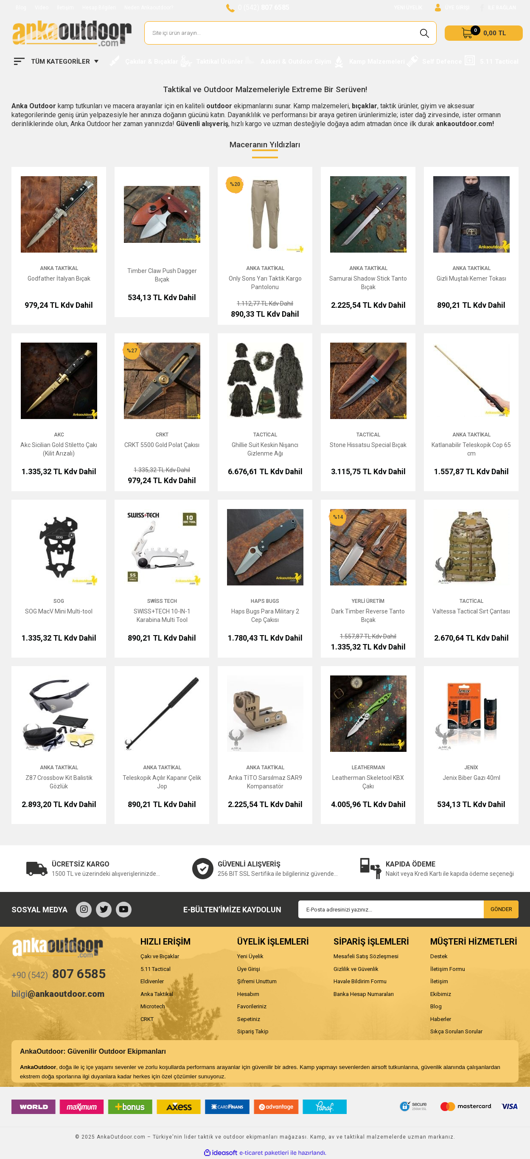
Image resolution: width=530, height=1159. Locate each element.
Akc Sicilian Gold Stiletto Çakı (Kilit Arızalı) (58, 449)
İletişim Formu (447, 969)
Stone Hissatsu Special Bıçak (368, 445)
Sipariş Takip (253, 1031)
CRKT (162, 435)
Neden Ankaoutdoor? (148, 8)
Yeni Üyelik (250, 956)
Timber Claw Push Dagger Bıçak (162, 275)
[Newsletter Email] (408, 909)
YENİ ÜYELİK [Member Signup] (408, 8)
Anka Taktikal (59, 268)
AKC (59, 435)
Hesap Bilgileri (99, 8)
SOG (58, 601)
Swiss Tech (162, 601)
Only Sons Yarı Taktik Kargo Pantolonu (265, 282)
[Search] (290, 33)
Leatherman (368, 768)
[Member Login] (452, 8)
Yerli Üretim (368, 601)
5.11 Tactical (155, 969)
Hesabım (248, 994)
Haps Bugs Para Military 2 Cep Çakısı (265, 615)
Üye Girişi (248, 969)
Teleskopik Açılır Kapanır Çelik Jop (162, 782)
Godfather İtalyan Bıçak (59, 278)
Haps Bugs (265, 601)
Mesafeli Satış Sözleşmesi (366, 956)
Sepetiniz (248, 1019)
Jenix (471, 768)
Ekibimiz (440, 994)
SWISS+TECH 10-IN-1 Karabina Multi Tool (162, 615)
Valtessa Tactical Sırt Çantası (471, 611)
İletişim (65, 8)
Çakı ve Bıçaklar (159, 956)
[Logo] (71, 33)
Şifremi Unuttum (257, 981)
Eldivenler (152, 981)
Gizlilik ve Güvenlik (356, 969)
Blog (21, 8)
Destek (439, 956)
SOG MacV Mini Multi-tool (59, 611)
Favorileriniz (251, 1006)
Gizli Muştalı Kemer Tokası (471, 278)
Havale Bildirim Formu (360, 981)
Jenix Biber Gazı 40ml (471, 777)
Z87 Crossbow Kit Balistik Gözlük (59, 782)
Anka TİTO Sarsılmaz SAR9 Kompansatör (265, 782)
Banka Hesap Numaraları (364, 994)
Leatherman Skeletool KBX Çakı (368, 782)
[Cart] (484, 33)
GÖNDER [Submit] (501, 909)
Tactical (265, 435)
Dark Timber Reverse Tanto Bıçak (368, 615)
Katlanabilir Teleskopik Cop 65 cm (471, 449)
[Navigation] (56, 61)
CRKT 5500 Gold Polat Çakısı (161, 445)
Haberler (440, 1019)
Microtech (152, 1006)
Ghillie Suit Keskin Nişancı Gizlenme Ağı (265, 449)
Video (41, 8)
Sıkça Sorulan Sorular (456, 1031)
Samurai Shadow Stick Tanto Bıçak (368, 282)
